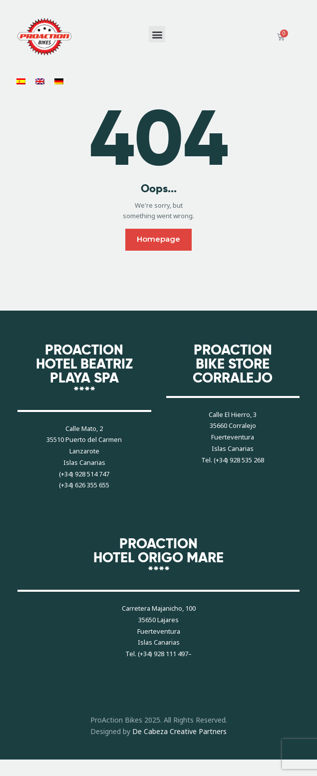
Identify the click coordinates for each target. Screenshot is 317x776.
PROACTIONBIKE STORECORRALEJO (233, 364)
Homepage (158, 239)
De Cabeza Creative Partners (179, 731)
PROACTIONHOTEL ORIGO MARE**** (158, 558)
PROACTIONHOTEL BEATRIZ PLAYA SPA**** (84, 371)
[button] (157, 34)
